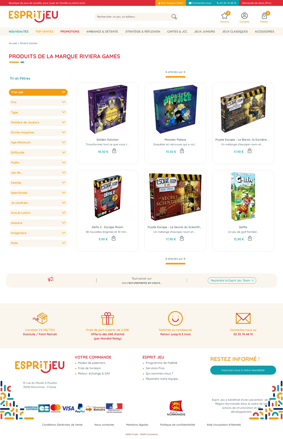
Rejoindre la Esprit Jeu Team (231, 276)
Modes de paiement (91, 360)
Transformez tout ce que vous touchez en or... (115, 144)
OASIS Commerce (149, 434)
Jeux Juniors (204, 31)
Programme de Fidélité (161, 360)
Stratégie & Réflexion (142, 31)
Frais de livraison (89, 365)
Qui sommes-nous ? (159, 371)
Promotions (69, 31)
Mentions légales (137, 424)
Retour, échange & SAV (93, 371)
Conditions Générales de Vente (58, 424)
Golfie (243, 227)
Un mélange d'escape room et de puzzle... (248, 144)
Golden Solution (107, 139)
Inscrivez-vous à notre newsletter (243, 367)
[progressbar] (175, 77)
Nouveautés (18, 31)
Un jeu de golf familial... (243, 232)
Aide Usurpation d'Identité (228, 424)
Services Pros (154, 365)
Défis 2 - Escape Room (107, 227)
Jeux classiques (235, 31)
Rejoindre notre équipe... (162, 376)
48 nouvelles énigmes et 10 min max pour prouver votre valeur (127, 232)
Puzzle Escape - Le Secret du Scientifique (175, 227)
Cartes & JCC (177, 31)
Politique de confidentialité (179, 424)
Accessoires (264, 31)
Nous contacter (103, 424)
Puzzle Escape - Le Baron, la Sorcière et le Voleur (243, 139)
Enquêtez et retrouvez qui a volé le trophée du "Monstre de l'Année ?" (198, 144)
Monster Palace (175, 139)
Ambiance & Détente (102, 31)
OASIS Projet (131, 434)
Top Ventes (44, 31)
